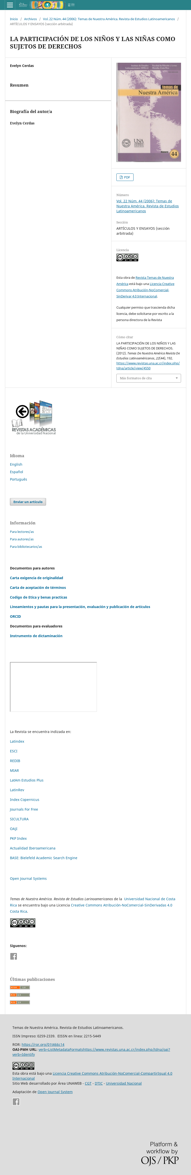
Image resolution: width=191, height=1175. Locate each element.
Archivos (30, 19)
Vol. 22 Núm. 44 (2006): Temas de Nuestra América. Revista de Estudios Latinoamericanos (109, 19)
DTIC (99, 1083)
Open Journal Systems (28, 878)
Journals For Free (24, 809)
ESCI (14, 751)
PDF (126, 177)
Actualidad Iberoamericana (32, 848)
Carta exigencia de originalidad (36, 577)
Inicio (14, 19)
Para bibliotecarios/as (26, 546)
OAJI (13, 828)
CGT (88, 1083)
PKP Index (18, 838)
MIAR (14, 770)
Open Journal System (55, 1091)
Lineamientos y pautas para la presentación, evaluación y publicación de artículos (80, 606)
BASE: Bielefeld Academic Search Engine (43, 857)
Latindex (17, 741)
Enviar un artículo (28, 502)
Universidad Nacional (124, 1083)
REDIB (15, 760)
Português (18, 479)
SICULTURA (19, 819)
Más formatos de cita (136, 378)
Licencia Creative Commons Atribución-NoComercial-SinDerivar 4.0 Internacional (145, 289)
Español (16, 471)
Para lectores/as (22, 531)
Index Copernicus (24, 799)
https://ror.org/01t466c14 (43, 1044)
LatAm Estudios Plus (27, 780)
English (16, 464)
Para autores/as (22, 539)
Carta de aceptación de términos (38, 587)
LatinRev (17, 789)
